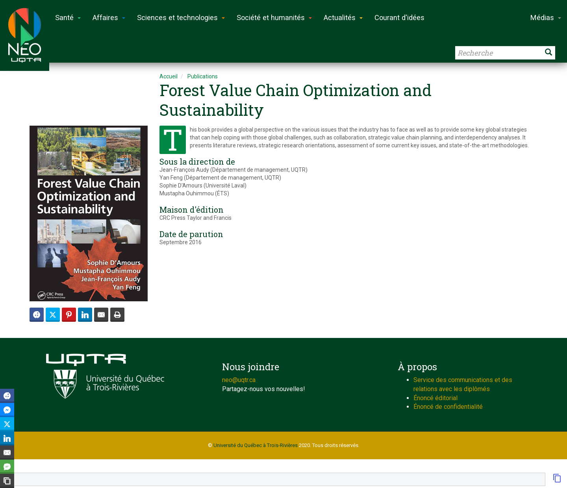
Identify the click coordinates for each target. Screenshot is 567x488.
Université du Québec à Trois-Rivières (255, 445)
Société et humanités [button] (274, 17)
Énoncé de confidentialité (448, 406)
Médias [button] (545, 17)
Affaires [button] (109, 17)
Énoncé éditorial (435, 398)
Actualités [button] (343, 17)
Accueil (168, 76)
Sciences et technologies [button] (181, 17)
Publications (202, 76)
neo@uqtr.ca (239, 380)
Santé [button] (68, 17)
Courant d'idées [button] (399, 17)
